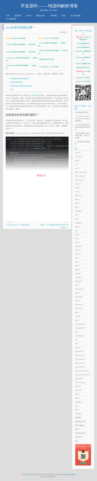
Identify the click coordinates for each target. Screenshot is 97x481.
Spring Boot (79, 351)
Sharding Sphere (80, 324)
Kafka (77, 234)
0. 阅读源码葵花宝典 (82, 112)
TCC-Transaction (80, 382)
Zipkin (77, 398)
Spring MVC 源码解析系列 (83, 52)
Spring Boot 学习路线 (83, 77)
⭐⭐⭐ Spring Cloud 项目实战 (48, 40)
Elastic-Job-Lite (80, 176)
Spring (77, 347)
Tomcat (78, 386)
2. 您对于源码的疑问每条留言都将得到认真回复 (82, 127)
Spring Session (80, 363)
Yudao (77, 394)
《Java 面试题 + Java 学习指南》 (49, 68)
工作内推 (53, 16)
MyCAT (78, 254)
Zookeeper (78, 402)
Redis (77, 285)
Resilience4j (79, 289)
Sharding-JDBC (80, 328)
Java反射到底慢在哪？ (20, 29)
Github (28, 16)
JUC (77, 215)
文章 (7, 16)
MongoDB (78, 246)
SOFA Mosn (79, 304)
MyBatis (78, 250)
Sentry (77, 320)
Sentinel (78, 316)
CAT (77, 164)
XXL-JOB (78, 390)
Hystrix (78, 203)
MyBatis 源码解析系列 (83, 63)
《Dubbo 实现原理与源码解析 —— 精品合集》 (21, 46)
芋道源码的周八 (81, 433)
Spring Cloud (79, 355)
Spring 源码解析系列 (83, 47)
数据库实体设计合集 (83, 67)
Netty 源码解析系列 (83, 43)
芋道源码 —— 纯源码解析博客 (49, 6)
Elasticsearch (79, 180)
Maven (77, 242)
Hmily (77, 199)
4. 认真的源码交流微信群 (82, 143)
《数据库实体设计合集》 (46, 61)
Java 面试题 (83, 72)
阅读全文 (41, 177)
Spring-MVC (79, 378)
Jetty (77, 230)
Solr (76, 339)
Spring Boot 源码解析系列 (83, 59)
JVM (77, 219)
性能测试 (78, 417)
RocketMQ (79, 297)
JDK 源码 (78, 211)
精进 (78, 429)
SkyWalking (79, 336)
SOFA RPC (79, 308)
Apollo (78, 160)
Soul (77, 343)
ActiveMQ (78, 156)
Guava (77, 191)
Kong (77, 238)
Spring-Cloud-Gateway (83, 375)
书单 (77, 410)
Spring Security (80, 359)
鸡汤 (77, 441)
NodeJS (78, 269)
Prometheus (79, 277)
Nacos (77, 258)
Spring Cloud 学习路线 (83, 81)
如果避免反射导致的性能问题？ (21, 87)
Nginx (77, 265)
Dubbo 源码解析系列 (83, 38)
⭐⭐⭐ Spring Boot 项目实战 (16, 40)
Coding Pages (70, 474)
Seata (77, 312)
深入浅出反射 (33, 97)
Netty (77, 262)
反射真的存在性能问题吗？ (20, 80)
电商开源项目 (80, 425)
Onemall (78, 273)
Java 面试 (79, 223)
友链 (63, 16)
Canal (77, 168)
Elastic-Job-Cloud (81, 172)
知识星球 (17, 16)
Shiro (77, 332)
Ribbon (77, 293)
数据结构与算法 (80, 421)
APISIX (78, 153)
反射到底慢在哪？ (16, 84)
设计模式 (79, 437)
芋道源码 (30, 474)
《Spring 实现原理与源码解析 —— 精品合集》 (21, 53)
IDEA (77, 207)
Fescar (77, 188)
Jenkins (77, 227)
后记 (12, 91)
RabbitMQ (78, 281)
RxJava (77, 301)
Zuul (77, 406)
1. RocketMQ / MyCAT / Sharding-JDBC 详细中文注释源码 (83, 119)
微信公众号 (40, 16)
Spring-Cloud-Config (82, 371)
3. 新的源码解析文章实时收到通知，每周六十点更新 (82, 135)
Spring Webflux (80, 367)
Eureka (78, 184)
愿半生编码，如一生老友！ (49, 10)
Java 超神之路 (11, 19)
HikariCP (78, 195)
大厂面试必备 (75, 16)
